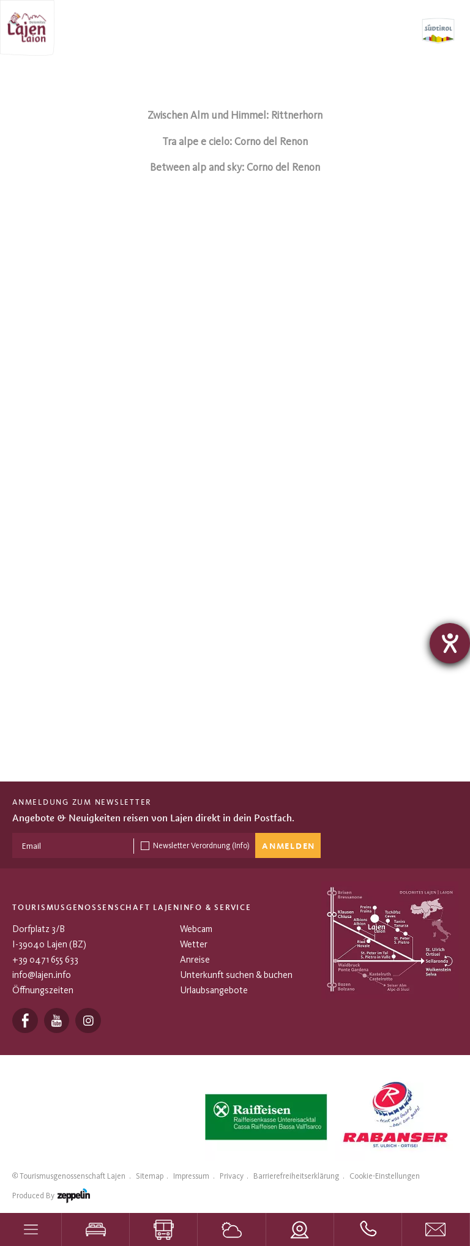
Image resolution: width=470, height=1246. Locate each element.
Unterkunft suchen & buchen (236, 974)
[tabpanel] (263, 1117)
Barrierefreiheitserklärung (296, 1176)
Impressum (191, 1176)
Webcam (196, 928)
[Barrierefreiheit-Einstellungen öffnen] (450, 643)
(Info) (241, 845)
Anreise (195, 959)
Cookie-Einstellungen (384, 1176)
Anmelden (288, 846)
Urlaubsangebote (214, 990)
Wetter (193, 944)
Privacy (232, 1176)
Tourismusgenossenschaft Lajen (72, 1176)
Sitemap (149, 1176)
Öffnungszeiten (42, 990)
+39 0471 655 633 (45, 959)
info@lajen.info (41, 974)
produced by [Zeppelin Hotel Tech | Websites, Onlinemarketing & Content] (51, 1198)
